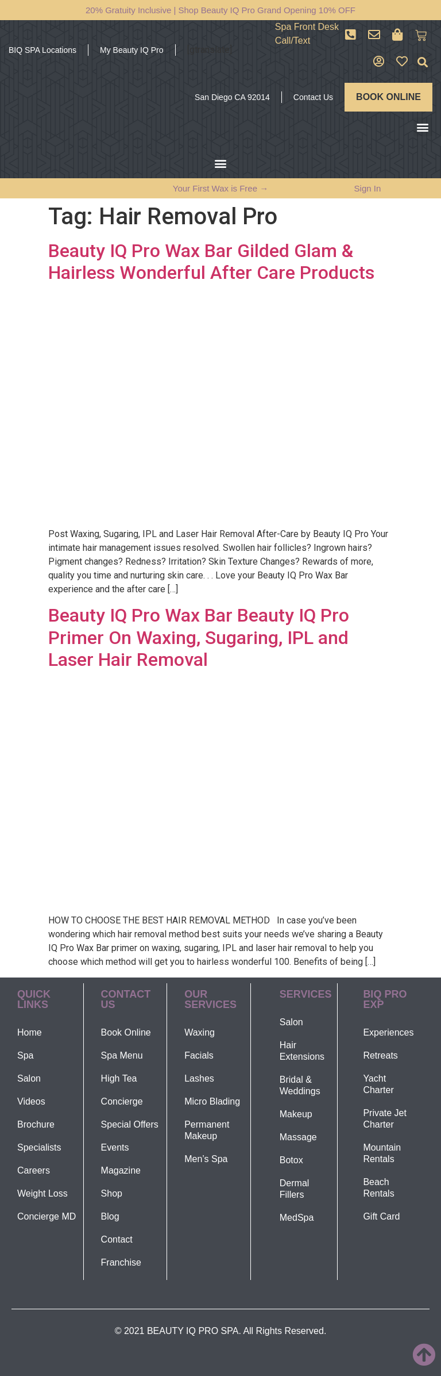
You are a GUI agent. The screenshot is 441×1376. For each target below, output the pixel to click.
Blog (110, 1216)
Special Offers (129, 1124)
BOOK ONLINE (388, 97)
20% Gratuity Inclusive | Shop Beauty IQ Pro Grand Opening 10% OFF (220, 10)
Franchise (121, 1262)
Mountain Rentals (382, 1153)
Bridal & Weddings (300, 1085)
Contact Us (313, 97)
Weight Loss (42, 1193)
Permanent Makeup (206, 1130)
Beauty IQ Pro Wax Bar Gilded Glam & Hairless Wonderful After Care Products (211, 261)
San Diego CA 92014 (232, 97)
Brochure (36, 1124)
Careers (33, 1170)
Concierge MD (46, 1216)
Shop (111, 1193)
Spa (25, 1055)
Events (115, 1147)
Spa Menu (122, 1055)
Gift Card (381, 1216)
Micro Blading (212, 1101)
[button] (422, 62)
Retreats (380, 1055)
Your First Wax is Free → (220, 188)
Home (29, 1032)
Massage (298, 1137)
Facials (199, 1055)
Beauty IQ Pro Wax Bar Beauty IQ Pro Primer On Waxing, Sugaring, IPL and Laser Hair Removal (198, 637)
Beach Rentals (378, 1187)
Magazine (121, 1170)
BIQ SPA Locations (42, 50)
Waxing (199, 1032)
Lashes (199, 1078)
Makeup (296, 1114)
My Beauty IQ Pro (131, 50)
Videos (31, 1101)
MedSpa (297, 1217)
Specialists (39, 1147)
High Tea (119, 1078)
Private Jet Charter (385, 1118)
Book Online (126, 1032)
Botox (291, 1160)
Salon (29, 1078)
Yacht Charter (378, 1084)
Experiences (388, 1032)
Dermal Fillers (295, 1188)
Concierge (122, 1101)
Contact (117, 1239)
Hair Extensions (302, 1050)
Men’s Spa (205, 1159)
